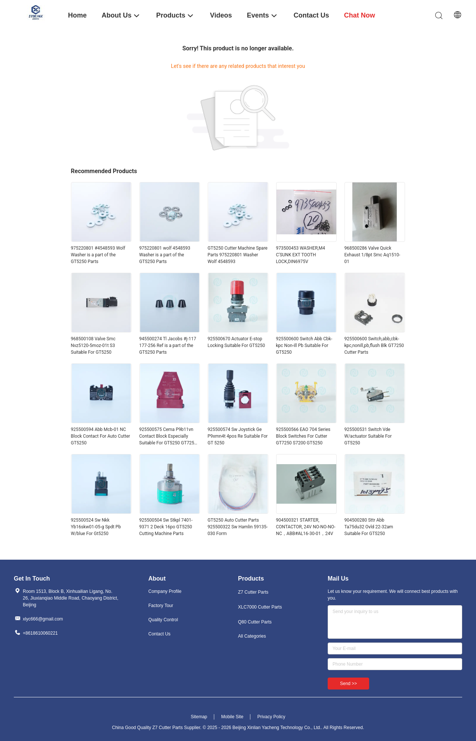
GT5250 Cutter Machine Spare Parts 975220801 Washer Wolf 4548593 (238, 255)
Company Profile (165, 591)
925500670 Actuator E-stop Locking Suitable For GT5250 (236, 342)
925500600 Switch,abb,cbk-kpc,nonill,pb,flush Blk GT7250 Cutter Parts (374, 345)
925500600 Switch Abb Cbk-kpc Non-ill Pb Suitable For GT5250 (304, 345)
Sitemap (199, 716)
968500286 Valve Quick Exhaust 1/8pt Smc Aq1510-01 (372, 255)
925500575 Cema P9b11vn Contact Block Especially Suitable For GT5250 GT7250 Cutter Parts (168, 436)
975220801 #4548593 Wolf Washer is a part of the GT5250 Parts (98, 255)
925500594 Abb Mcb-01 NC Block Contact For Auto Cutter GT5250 (100, 436)
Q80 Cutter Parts (255, 622)
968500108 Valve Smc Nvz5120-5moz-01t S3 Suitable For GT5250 (93, 345)
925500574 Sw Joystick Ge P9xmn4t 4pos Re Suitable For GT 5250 (238, 436)
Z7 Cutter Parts (253, 592)
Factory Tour (160, 605)
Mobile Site (232, 716)
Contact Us (159, 634)
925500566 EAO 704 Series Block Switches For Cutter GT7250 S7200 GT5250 (303, 436)
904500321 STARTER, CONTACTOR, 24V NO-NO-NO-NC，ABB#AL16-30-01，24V (306, 527)
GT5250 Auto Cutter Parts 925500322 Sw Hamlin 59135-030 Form (238, 527)
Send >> (348, 683)
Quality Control (163, 619)
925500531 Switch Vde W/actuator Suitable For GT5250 (368, 436)
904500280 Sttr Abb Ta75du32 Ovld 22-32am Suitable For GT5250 (368, 527)
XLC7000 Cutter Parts (260, 607)
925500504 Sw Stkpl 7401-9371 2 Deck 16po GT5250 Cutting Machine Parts (166, 527)
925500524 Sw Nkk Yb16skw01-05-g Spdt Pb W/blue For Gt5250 (96, 527)
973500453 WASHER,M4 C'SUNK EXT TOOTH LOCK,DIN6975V (300, 255)
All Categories (252, 636)
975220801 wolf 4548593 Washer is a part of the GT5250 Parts (165, 255)
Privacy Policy (271, 716)
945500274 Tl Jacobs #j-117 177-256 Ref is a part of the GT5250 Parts (167, 345)
